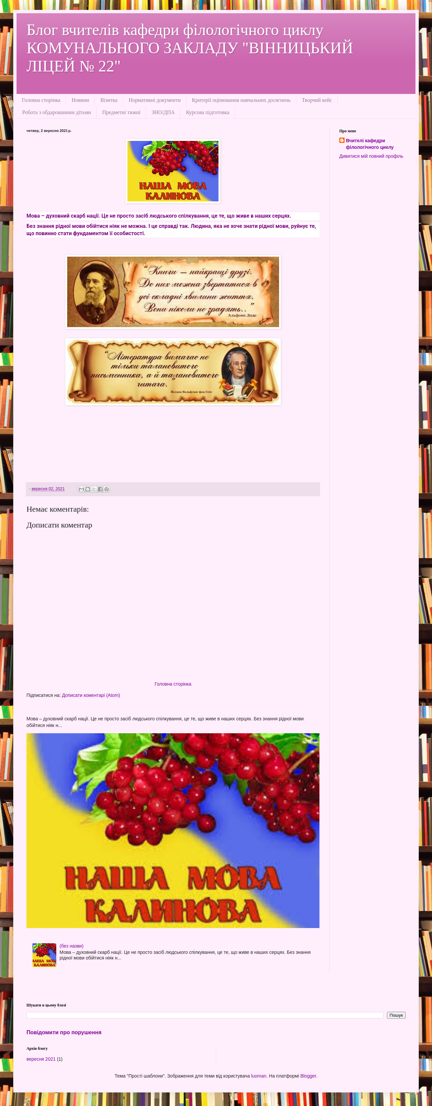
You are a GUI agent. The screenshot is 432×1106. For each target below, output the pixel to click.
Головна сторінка (41, 100)
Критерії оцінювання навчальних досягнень (241, 100)
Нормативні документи (155, 100)
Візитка (109, 100)
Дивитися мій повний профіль (371, 156)
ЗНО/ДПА (163, 112)
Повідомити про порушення (64, 1032)
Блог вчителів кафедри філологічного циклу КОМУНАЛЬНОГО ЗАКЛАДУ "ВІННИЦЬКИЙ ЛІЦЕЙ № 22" (189, 48)
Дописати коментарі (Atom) (91, 695)
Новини (80, 100)
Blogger (308, 1076)
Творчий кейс (317, 100)
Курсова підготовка (207, 112)
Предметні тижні (121, 112)
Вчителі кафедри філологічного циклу (370, 144)
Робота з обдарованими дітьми (56, 112)
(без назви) (71, 946)
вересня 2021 (41, 1059)
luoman (258, 1076)
